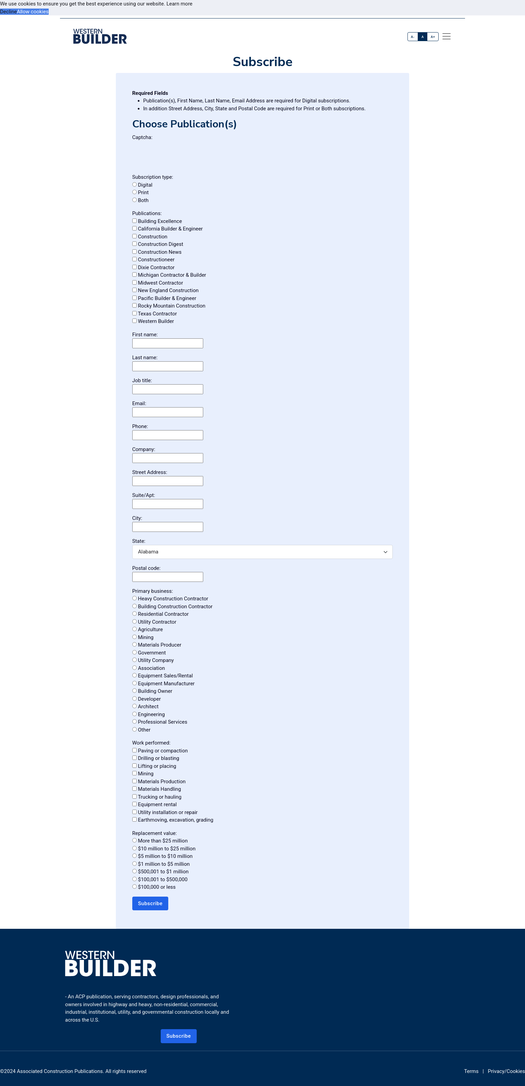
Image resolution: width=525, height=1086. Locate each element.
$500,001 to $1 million (160, 872)
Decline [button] (8, 12)
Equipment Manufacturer (163, 684)
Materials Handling (156, 789)
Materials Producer (156, 645)
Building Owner (152, 691)
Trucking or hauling (157, 797)
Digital (142, 185)
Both (140, 200)
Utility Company (153, 660)
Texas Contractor (154, 314)
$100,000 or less (154, 887)
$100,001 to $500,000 (159, 879)
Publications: (147, 213)
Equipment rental (154, 804)
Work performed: (151, 743)
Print (140, 192)
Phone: (140, 426)
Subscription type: (152, 177)
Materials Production (159, 781)
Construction (150, 237)
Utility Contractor (154, 622)
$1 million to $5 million (161, 864)
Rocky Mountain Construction (169, 306)
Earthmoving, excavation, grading (172, 820)
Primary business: (152, 591)
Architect (145, 706)
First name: (145, 335)
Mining (143, 637)
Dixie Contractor (153, 267)
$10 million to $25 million (164, 849)
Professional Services (159, 722)
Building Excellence (157, 221)
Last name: (145, 357)
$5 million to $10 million (162, 856)
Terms (471, 1071)
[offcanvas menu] (446, 36)
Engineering (148, 714)
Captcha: (142, 137)
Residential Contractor (160, 614)
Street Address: (149, 472)
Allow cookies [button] (33, 12)
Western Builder (153, 321)
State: (138, 541)
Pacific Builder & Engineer (164, 298)
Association (148, 668)
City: (137, 518)
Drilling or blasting (155, 758)
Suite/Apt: (143, 495)
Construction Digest (157, 244)
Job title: (142, 380)
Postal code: (146, 568)
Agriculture (147, 629)
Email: (139, 403)
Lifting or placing (154, 766)
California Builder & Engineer (167, 229)
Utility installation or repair (165, 812)
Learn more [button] (180, 4)
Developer (146, 699)
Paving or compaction (160, 751)
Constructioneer (153, 260)
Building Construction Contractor (172, 606)
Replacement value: (154, 833)
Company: (143, 449)
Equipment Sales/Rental (162, 676)
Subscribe (150, 903)
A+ (433, 37)
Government (149, 653)
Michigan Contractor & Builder (169, 275)
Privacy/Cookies (506, 1071)
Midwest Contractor (157, 283)
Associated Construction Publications (60, 1071)
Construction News (157, 252)
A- (413, 37)
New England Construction (165, 290)
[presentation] (184, 154)
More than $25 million (160, 841)
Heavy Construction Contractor (170, 599)
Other (141, 730)
